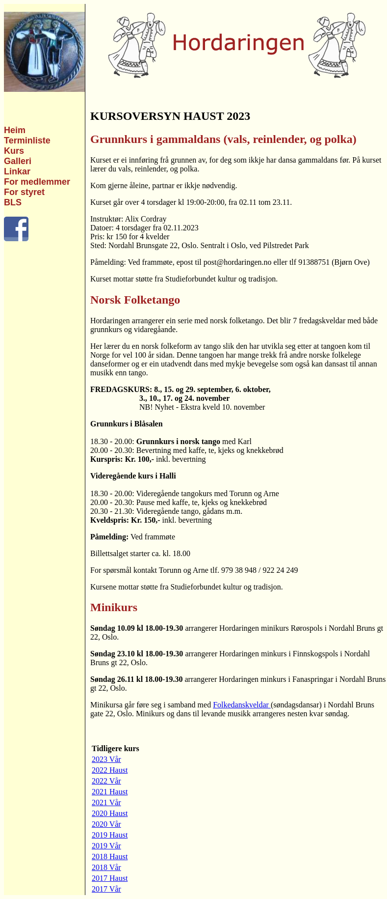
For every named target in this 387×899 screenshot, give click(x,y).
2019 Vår (106, 846)
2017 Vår (106, 889)
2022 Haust (110, 770)
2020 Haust (110, 813)
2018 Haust (110, 856)
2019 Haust (110, 835)
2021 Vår (106, 802)
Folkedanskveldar (242, 705)
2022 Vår (106, 781)
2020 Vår (106, 824)
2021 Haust (110, 791)
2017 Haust (110, 878)
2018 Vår (106, 867)
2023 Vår (106, 759)
